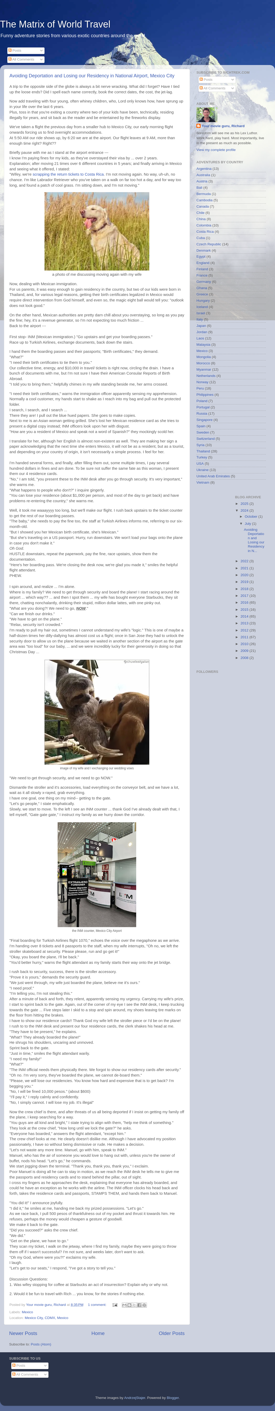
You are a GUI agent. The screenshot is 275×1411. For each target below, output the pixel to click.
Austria (201, 181)
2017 (244, 596)
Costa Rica (205, 232)
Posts (14, 50)
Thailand (203, 451)
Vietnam (202, 482)
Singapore (204, 420)
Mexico (27, 1312)
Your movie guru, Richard (223, 126)
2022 (244, 561)
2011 (244, 637)
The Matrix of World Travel (55, 24)
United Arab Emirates (213, 476)
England (203, 263)
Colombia (203, 225)
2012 (244, 630)
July (248, 524)
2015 (244, 610)
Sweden (202, 432)
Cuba (200, 238)
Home (97, 1333)
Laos (200, 338)
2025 (244, 504)
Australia (203, 175)
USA (200, 464)
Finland (202, 269)
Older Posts (172, 1333)
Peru (200, 388)
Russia (201, 413)
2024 (244, 510)
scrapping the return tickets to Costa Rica (68, 174)
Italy (199, 319)
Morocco (203, 363)
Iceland (202, 307)
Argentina (204, 169)
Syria (200, 445)
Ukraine (202, 470)
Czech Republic (208, 244)
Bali (199, 188)
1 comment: (97, 1305)
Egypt (201, 256)
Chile (200, 213)
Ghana (201, 288)
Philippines (204, 395)
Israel (200, 313)
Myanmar (203, 369)
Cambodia (204, 200)
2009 (244, 651)
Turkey (201, 457)
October (251, 516)
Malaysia (203, 345)
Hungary (203, 300)
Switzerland (205, 439)
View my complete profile (216, 150)
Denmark (203, 250)
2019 (244, 582)
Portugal (203, 407)
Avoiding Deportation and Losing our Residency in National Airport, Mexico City (91, 75)
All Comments (21, 59)
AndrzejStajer (134, 1398)
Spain (201, 426)
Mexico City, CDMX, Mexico (46, 1318)
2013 (244, 623)
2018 (244, 589)
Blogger (173, 1398)
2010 (244, 644)
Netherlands (206, 376)
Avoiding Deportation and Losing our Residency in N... (254, 540)
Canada (202, 206)
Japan (201, 326)
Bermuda (203, 194)
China (201, 219)
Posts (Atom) (41, 1344)
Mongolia (203, 357)
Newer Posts (23, 1333)
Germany (203, 282)
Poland (201, 401)
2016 (244, 602)
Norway (202, 382)
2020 (244, 575)
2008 (244, 658)
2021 (244, 568)
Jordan (201, 332)
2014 (244, 616)
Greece (202, 294)
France (201, 275)
